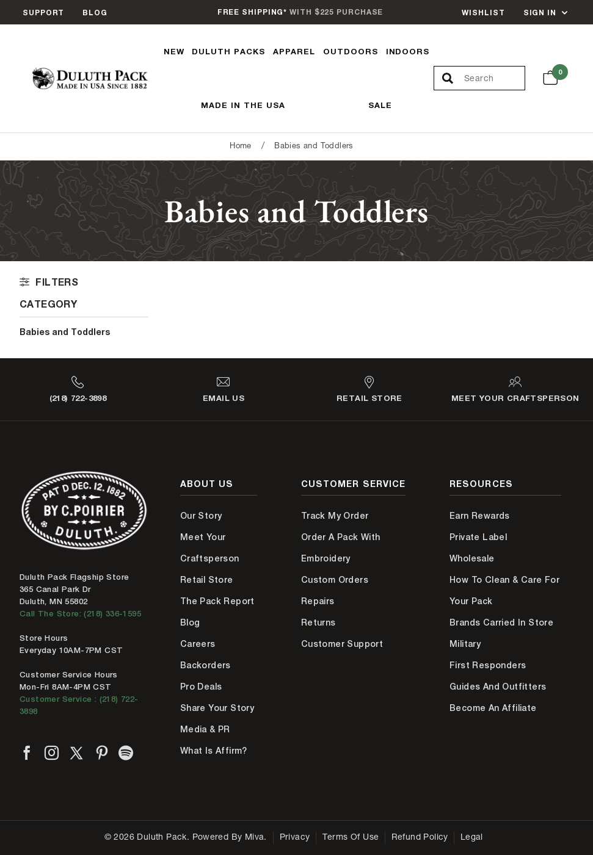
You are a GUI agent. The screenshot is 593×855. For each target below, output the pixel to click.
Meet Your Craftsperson (209, 547)
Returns (318, 622)
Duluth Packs (228, 51)
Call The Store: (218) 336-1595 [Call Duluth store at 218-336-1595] (80, 613)
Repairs (318, 601)
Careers (198, 644)
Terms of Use (350, 838)
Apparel (294, 51)
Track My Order (335, 516)
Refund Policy (419, 838)
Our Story (201, 516)
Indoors (408, 51)
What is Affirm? (213, 751)
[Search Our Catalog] (494, 79)
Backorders (205, 665)
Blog (94, 12)
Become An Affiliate (493, 708)
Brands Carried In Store (501, 622)
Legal (471, 838)
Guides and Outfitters (497, 686)
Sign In (539, 12)
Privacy (295, 838)
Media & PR (205, 729)
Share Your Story (217, 708)
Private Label (478, 537)
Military (465, 644)
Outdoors (350, 51)
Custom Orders (334, 580)
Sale (380, 105)
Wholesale (472, 558)
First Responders (487, 665)
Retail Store (206, 580)
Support (43, 12)
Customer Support (342, 644)
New (174, 51)
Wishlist (483, 12)
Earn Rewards (479, 516)
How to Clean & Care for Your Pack (504, 590)
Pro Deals (201, 686)
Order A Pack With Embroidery (340, 547)
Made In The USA (243, 105)
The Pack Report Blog (217, 611)
